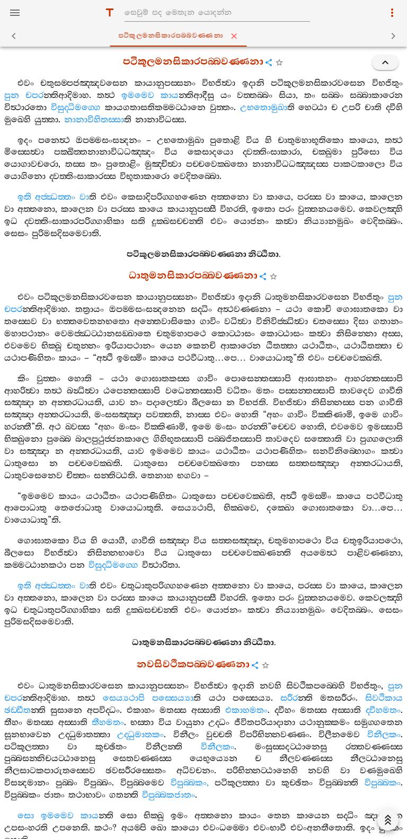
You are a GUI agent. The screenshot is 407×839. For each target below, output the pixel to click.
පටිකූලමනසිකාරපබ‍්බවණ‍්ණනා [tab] (206, 36)
